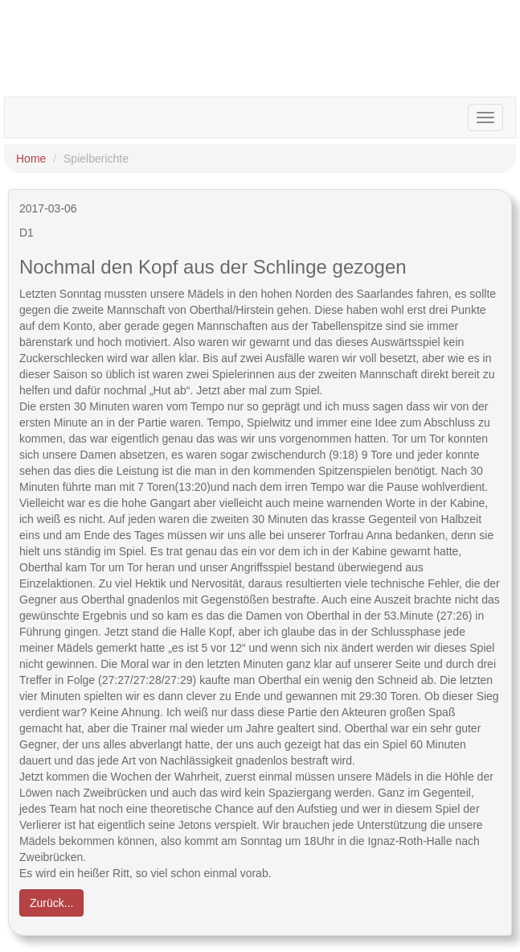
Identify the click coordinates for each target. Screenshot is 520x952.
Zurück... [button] (51, 902)
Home (31, 158)
